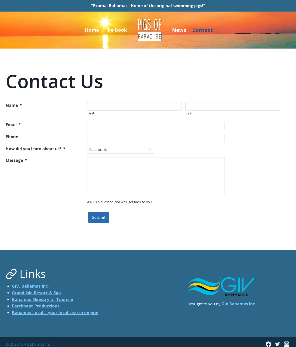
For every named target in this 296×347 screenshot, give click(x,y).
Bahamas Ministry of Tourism (42, 295)
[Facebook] (268, 340)
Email (13, 124)
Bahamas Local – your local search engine (55, 308)
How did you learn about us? (35, 148)
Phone (12, 136)
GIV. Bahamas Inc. (30, 282)
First (91, 113)
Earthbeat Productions (35, 301)
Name (14, 105)
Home (92, 30)
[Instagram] (286, 340)
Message (16, 160)
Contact (202, 29)
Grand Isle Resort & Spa (36, 288)
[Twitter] (277, 340)
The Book (116, 30)
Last (189, 113)
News (179, 29)
